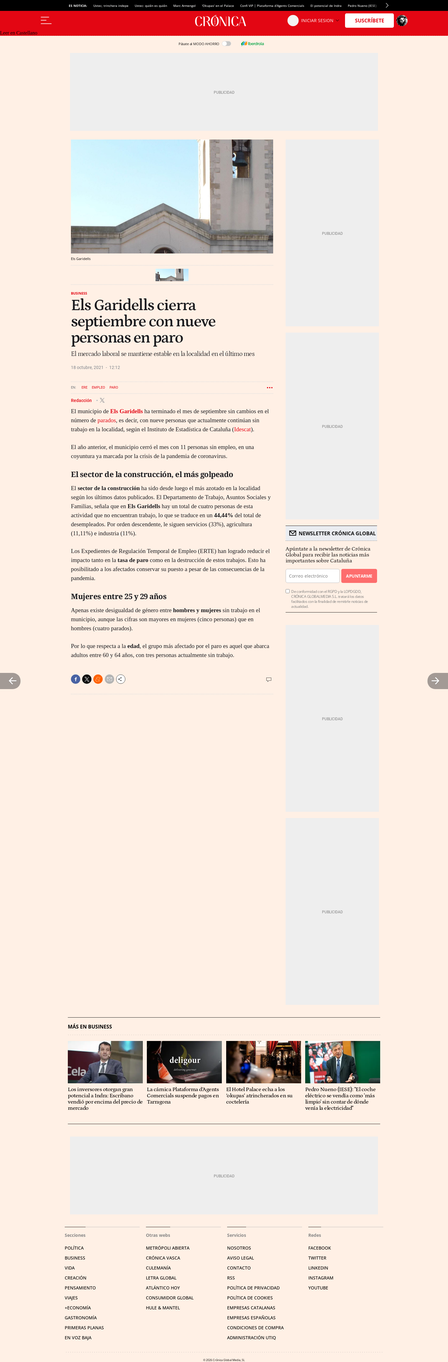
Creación (75, 1278)
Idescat (242, 429)
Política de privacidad (253, 1288)
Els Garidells (126, 411)
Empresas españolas (251, 1318)
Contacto (239, 1268)
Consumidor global (170, 1298)
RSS (231, 1278)
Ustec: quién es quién (151, 5)
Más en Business (90, 1027)
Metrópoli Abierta (167, 1248)
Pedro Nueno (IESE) (362, 5)
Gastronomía (81, 1318)
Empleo (98, 387)
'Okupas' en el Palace (218, 5)
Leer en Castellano (18, 32)
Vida (70, 1268)
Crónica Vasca (163, 1258)
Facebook (319, 1248)
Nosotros (239, 1248)
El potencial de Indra (326, 5)
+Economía (78, 1308)
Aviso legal (240, 1258)
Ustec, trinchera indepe (110, 5)
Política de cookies (250, 1298)
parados (106, 420)
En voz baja (78, 1338)
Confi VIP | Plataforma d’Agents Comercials (272, 5)
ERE (84, 387)
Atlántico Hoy (163, 1288)
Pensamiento (80, 1288)
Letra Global (161, 1278)
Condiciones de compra (255, 1328)
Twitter (317, 1258)
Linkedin (318, 1268)
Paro (114, 387)
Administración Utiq (251, 1338)
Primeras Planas (84, 1328)
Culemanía (158, 1268)
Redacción (82, 400)
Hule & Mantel (163, 1308)
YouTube (318, 1288)
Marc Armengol (184, 5)
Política (74, 1248)
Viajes (71, 1298)
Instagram (321, 1278)
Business (79, 293)
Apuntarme (359, 576)
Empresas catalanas (251, 1308)
